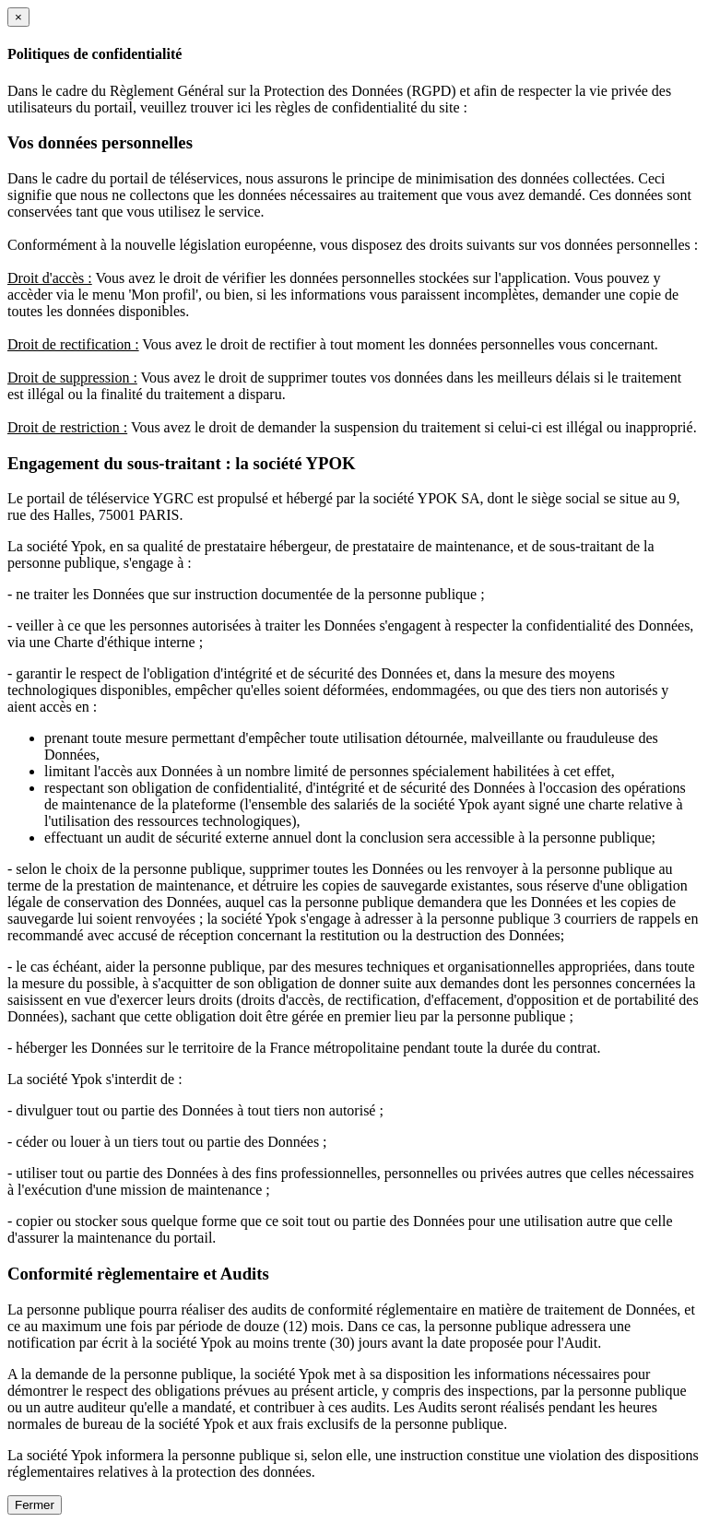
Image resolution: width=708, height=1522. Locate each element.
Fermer (34, 1505)
